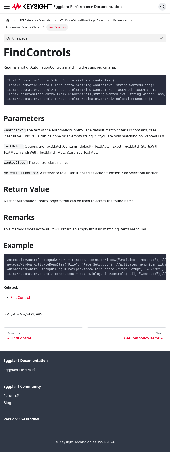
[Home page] (8, 20)
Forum (11, 395)
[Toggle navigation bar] (7, 6)
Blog (7, 402)
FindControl (20, 297)
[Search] (162, 7)
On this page (17, 38)
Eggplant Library (19, 369)
